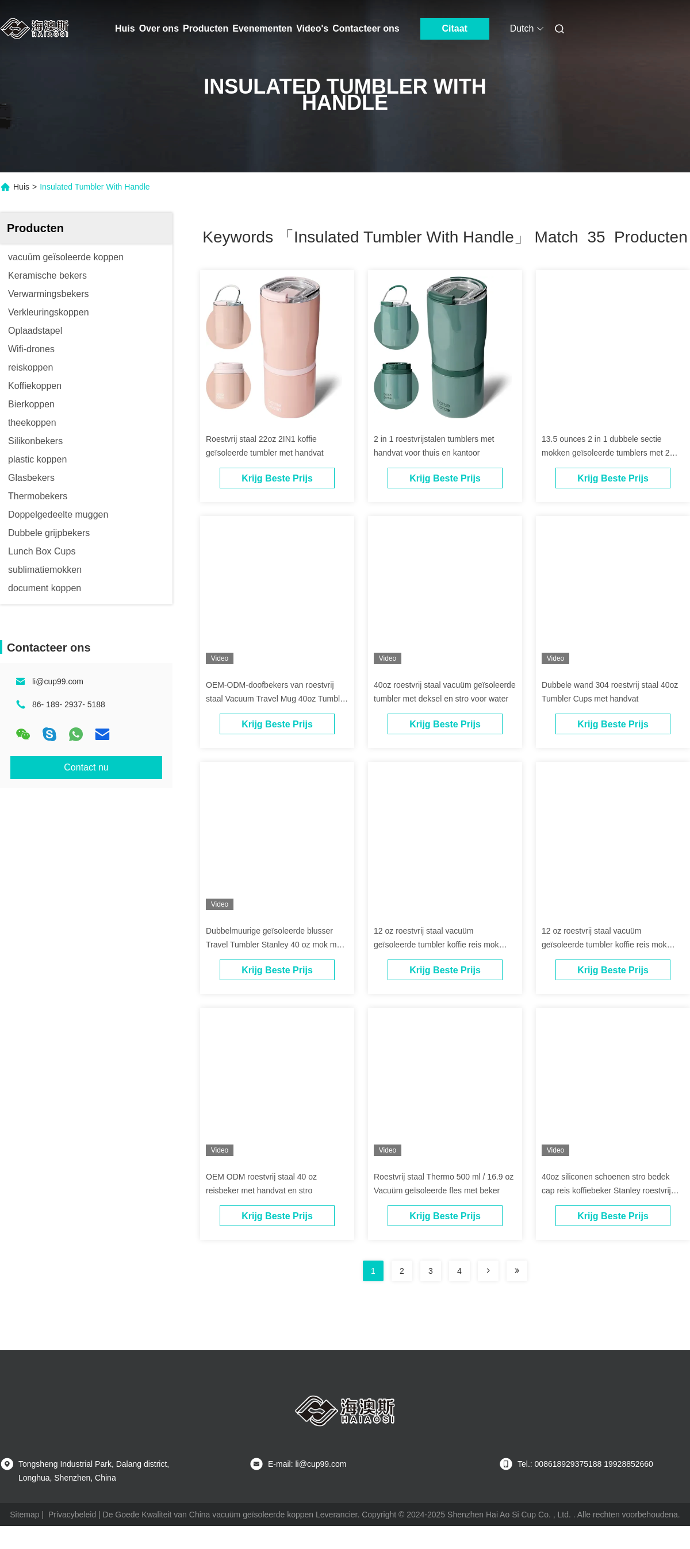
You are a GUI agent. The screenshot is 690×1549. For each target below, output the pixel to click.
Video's (312, 28)
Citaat (454, 28)
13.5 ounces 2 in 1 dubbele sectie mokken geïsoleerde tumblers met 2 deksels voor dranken (606, 452)
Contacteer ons (365, 28)
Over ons (159, 28)
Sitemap (24, 1514)
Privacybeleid (72, 1514)
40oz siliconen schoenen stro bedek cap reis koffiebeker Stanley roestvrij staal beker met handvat (606, 1190)
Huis (125, 28)
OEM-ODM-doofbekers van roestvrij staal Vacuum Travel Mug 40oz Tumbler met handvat (276, 698)
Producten (205, 28)
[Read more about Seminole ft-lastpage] (517, 1271)
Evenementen (262, 28)
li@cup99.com (57, 681)
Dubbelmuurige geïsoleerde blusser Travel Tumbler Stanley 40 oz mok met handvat (274, 944)
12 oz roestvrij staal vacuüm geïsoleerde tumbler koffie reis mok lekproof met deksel (436, 944)
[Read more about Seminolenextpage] (488, 1271)
